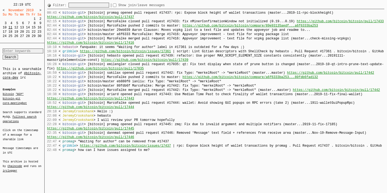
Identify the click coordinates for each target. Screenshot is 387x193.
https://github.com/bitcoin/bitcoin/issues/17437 (125, 145)
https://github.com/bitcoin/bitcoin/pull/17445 (90, 128)
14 (28, 27)
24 (4, 36)
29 (33, 36)
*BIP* (20, 94)
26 (16, 36)
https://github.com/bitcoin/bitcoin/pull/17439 (144, 60)
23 (39, 31)
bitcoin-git (11, 99)
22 (33, 31)
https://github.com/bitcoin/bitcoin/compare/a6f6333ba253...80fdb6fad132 (250, 77)
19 (16, 31)
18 (10, 31)
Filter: (61, 5)
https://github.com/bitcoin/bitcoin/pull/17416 (90, 42)
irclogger (10, 167)
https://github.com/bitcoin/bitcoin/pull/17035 (100, 68)
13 (22, 27)
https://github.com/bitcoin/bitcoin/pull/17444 (90, 107)
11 (10, 27)
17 (4, 31)
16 (39, 27)
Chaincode (15, 163)
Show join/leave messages (151, 5)
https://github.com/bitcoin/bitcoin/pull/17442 (330, 72)
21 (28, 31)
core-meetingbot (15, 103)
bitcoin (8, 94)
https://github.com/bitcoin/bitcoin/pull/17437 (90, 17)
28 (28, 36)
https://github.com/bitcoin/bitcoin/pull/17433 (340, 21)
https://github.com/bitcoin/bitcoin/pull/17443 (90, 98)
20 (22, 31)
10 (4, 27)
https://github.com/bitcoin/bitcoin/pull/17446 (90, 137)
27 (22, 36)
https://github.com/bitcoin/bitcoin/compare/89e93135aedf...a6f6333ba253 (250, 25)
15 (33, 27)
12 (16, 27)
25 (10, 36)
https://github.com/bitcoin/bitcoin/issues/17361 (125, 51)
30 (39, 36)
